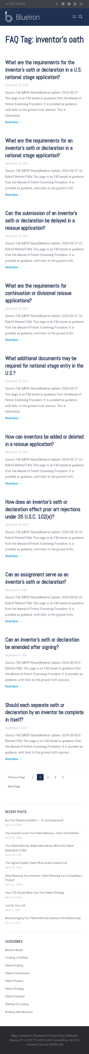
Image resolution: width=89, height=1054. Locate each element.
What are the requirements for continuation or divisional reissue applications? (38, 293)
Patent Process (14, 981)
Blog (14, 1035)
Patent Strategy (14, 989)
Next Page (14, 786)
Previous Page (16, 777)
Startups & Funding (16, 1004)
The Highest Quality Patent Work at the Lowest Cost (36, 863)
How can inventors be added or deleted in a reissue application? (44, 440)
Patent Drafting (14, 965)
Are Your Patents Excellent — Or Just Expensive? (34, 820)
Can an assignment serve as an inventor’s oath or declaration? (36, 578)
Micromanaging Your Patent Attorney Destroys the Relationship (43, 918)
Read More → (13, 122)
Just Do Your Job (15, 905)
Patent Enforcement (17, 973)
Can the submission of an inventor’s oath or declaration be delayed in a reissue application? (41, 220)
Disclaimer (40, 1035)
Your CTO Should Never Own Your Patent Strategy (34, 893)
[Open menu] (74, 16)
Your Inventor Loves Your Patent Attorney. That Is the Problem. (42, 833)
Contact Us (25, 1035)
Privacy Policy (57, 1035)
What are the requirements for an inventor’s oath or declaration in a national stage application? (39, 148)
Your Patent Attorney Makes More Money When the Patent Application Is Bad (39, 848)
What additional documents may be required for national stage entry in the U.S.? (44, 366)
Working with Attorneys (19, 1012)
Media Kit (72, 1035)
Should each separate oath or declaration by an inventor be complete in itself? (44, 712)
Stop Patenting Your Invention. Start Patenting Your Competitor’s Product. (43, 878)
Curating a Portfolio (16, 957)
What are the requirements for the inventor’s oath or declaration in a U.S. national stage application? (43, 70)
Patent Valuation (15, 996)
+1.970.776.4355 (15, 4)
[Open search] (80, 16)
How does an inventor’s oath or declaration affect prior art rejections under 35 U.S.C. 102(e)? (42, 509)
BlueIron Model (14, 950)
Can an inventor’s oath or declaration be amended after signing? (42, 643)
